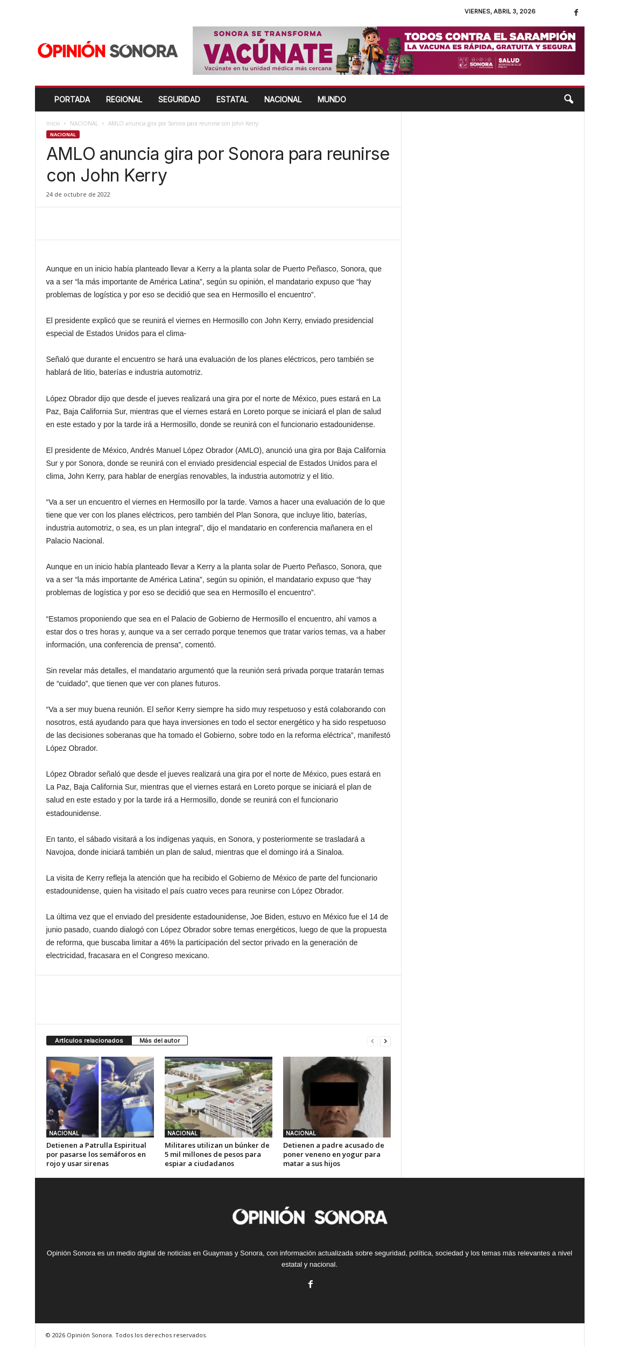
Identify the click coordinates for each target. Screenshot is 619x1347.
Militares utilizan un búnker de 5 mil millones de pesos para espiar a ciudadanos (217, 1154)
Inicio (53, 123)
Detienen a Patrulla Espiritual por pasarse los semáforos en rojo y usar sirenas (96, 1154)
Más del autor (159, 1040)
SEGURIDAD (179, 99)
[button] (568, 99)
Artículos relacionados (89, 1040)
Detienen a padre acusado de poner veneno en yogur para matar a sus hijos (333, 1154)
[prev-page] (372, 1040)
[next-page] (385, 1040)
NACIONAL (282, 99)
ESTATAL (232, 99)
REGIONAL (124, 99)
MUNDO (332, 99)
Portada (72, 99)
